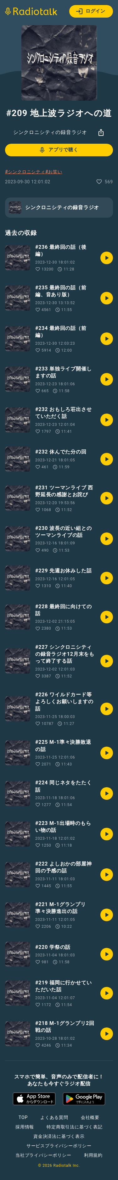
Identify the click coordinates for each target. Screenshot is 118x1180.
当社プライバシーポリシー (43, 1155)
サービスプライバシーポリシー (59, 1145)
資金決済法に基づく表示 (59, 1136)
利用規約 (93, 1155)
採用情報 (24, 1126)
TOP (23, 1117)
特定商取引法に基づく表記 (75, 1126)
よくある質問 (54, 1117)
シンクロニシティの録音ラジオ (50, 132)
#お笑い (53, 171)
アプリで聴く (58, 150)
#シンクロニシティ (25, 171)
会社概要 (90, 1117)
